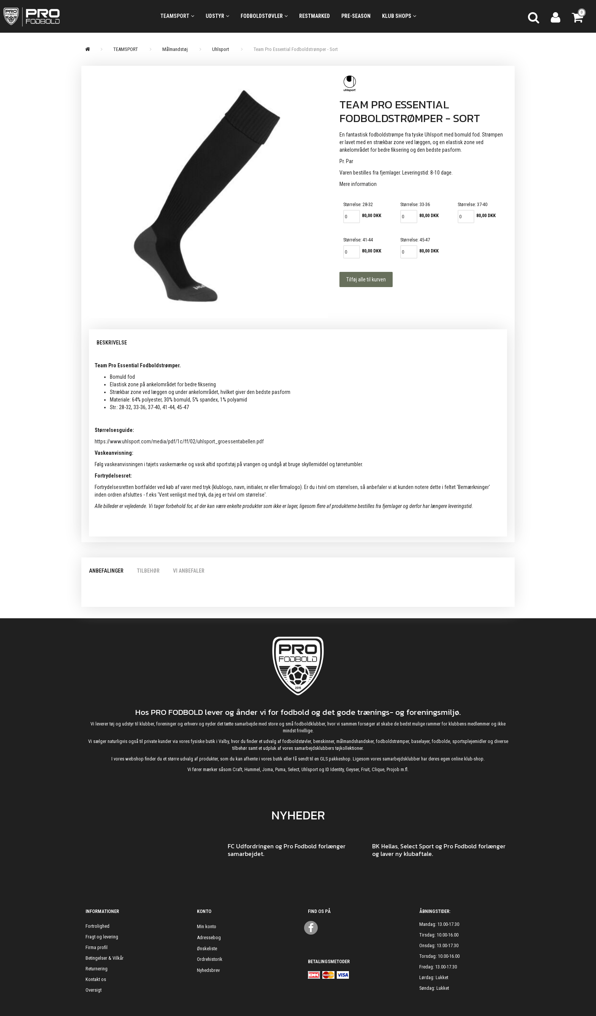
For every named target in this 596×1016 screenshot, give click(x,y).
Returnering (97, 969)
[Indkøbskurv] (578, 16)
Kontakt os (96, 979)
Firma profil (97, 947)
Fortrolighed (97, 926)
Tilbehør (148, 571)
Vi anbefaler (188, 571)
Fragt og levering (102, 937)
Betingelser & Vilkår (105, 958)
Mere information (358, 184)
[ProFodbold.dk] (66, 16)
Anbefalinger (106, 571)
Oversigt (93, 990)
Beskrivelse (112, 343)
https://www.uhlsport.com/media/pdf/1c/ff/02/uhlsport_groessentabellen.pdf (179, 441)
